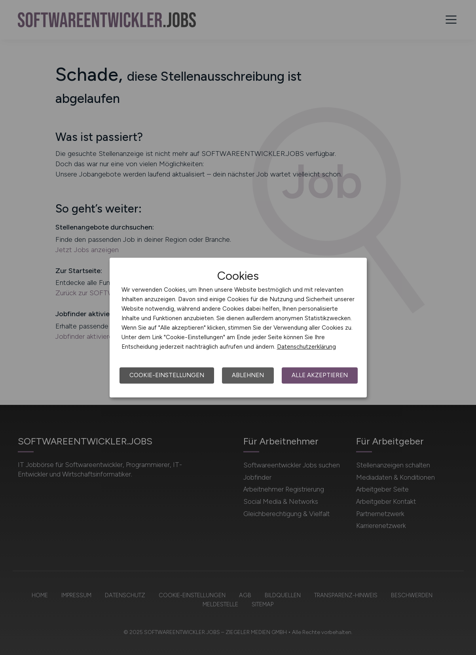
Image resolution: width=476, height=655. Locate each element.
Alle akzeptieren (320, 375)
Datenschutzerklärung (306, 346)
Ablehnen (248, 375)
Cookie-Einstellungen (166, 375)
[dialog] (238, 328)
